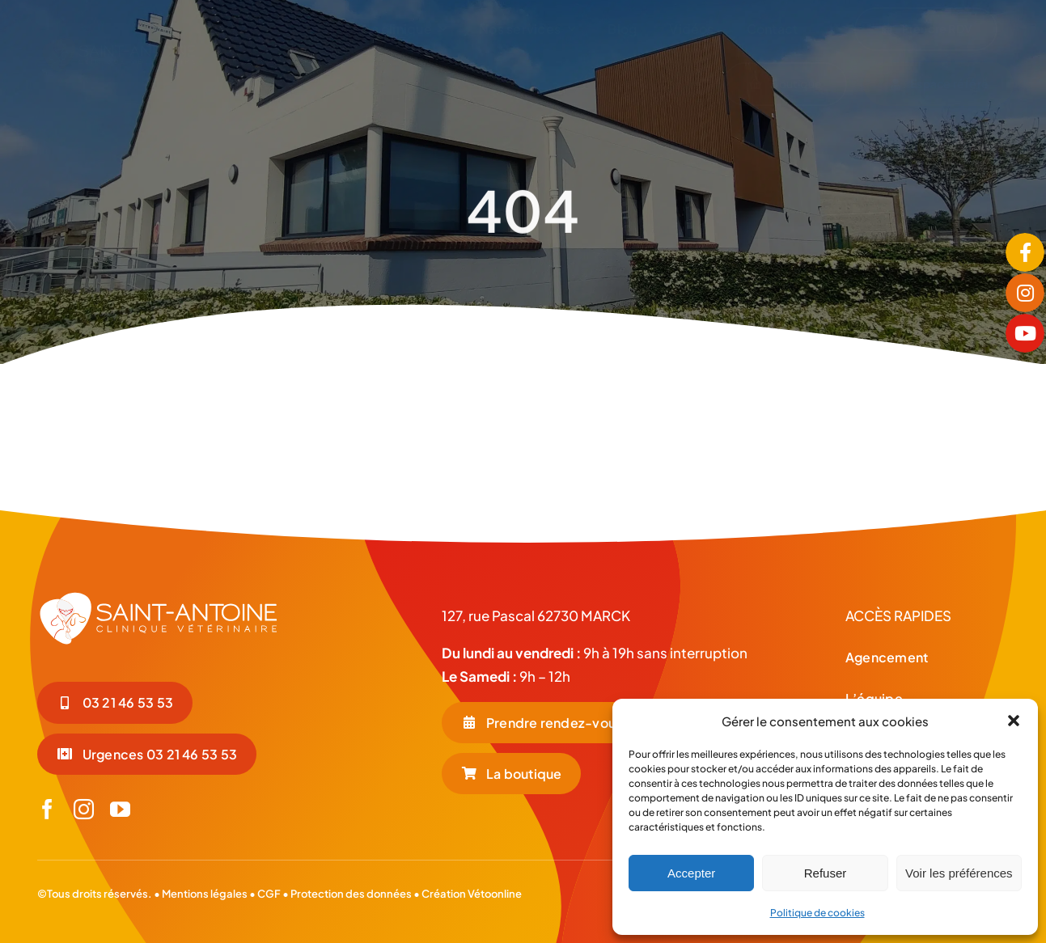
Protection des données (351, 893)
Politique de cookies (817, 913)
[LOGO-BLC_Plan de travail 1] (158, 597)
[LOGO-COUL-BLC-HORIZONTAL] (118, 43)
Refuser (825, 873)
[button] (1014, 721)
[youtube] (120, 809)
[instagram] (84, 809)
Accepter (691, 873)
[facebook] (47, 809)
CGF (268, 893)
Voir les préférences (959, 873)
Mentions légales (205, 893)
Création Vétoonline (471, 893)
